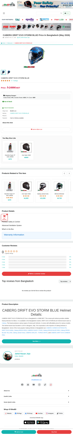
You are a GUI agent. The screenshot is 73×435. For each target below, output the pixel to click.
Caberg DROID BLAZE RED (51, 330)
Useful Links (8, 396)
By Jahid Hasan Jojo (23, 37)
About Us (7, 390)
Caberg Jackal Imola (19, 332)
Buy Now (54, 432)
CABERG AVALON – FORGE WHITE (37, 332)
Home (3, 43)
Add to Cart (19, 432)
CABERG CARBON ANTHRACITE (56, 328)
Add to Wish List (36, 129)
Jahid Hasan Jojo (22, 354)
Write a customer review (36, 273)
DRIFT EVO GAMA (7, 330)
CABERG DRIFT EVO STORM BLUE (19, 113)
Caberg (4, 323)
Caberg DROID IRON (20, 330)
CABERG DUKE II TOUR (34, 330)
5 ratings (15, 80)
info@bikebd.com (36, 380)
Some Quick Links (9, 402)
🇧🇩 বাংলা (67, 13)
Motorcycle (9, 43)
